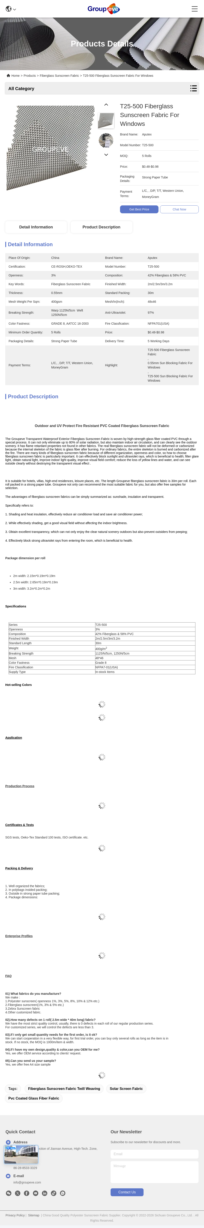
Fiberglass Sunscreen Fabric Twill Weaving (64, 1089)
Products (30, 75)
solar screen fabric (126, 1089)
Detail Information (36, 227)
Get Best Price (139, 209)
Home (15, 75)
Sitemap (33, 1215)
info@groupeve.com (27, 1182)
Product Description (101, 227)
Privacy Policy (15, 1215)
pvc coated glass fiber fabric (33, 1098)
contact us (127, 1192)
